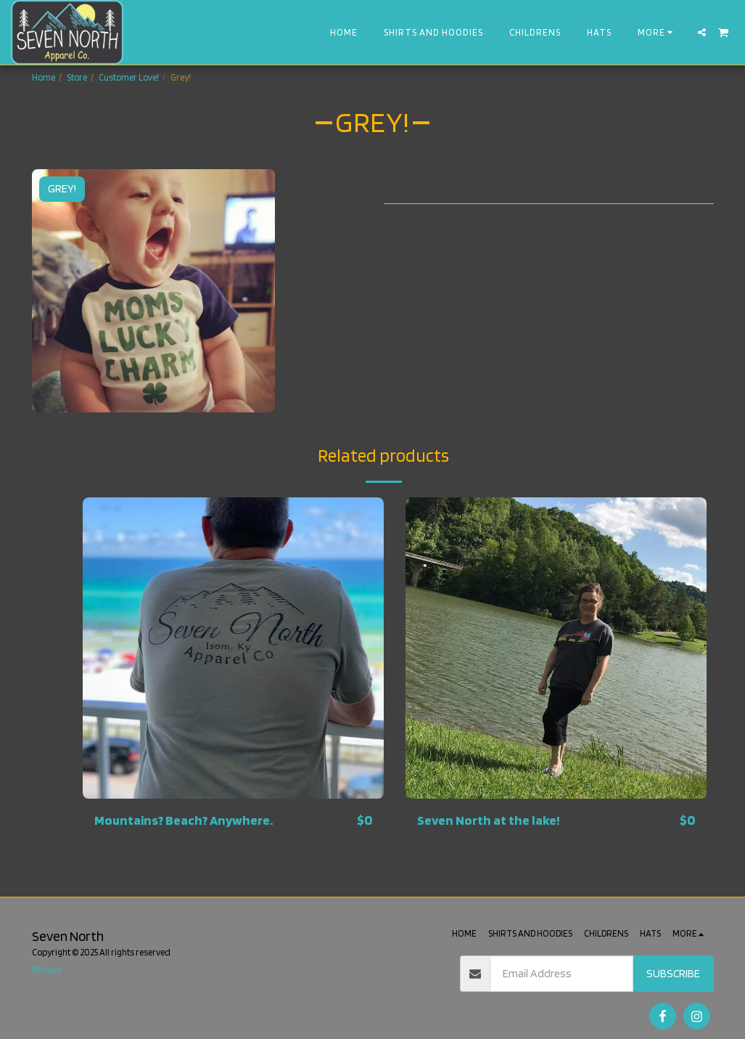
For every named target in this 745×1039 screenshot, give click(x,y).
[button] (702, 32)
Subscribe (673, 973)
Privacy (46, 969)
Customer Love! (129, 77)
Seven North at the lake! (490, 820)
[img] (233, 648)
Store (77, 77)
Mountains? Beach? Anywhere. (186, 820)
